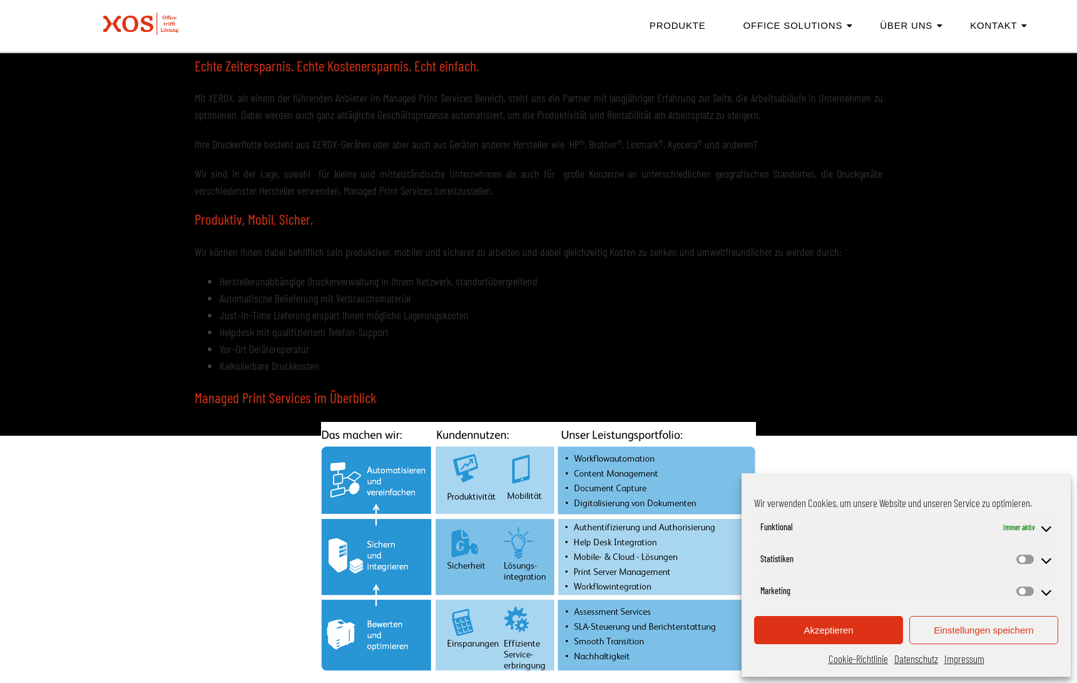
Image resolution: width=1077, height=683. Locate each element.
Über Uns (911, 25)
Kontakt (998, 25)
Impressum (964, 658)
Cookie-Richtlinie (858, 658)
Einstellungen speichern (983, 630)
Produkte (678, 25)
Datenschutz (916, 658)
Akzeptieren (828, 630)
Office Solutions (797, 25)
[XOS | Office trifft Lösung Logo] (140, 24)
